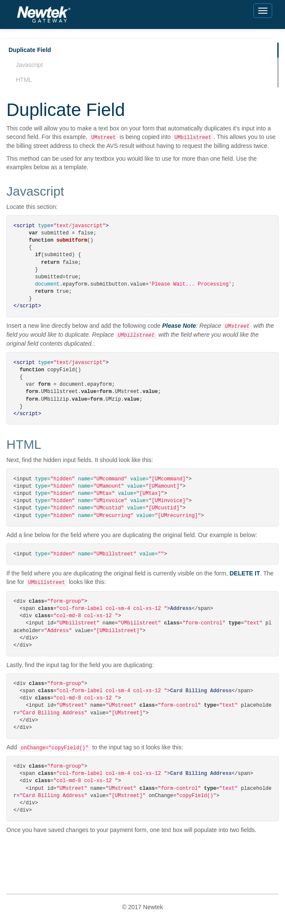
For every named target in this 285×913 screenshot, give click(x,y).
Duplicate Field (30, 49)
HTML (24, 79)
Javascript (29, 64)
